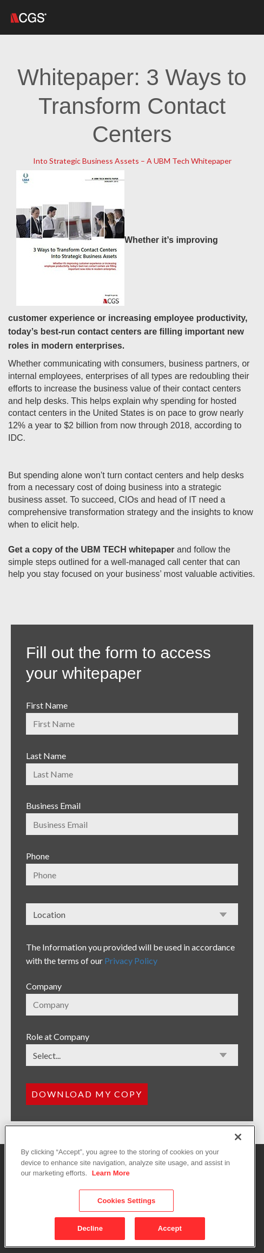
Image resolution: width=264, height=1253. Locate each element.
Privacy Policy (130, 960)
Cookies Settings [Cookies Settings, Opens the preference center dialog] (126, 1201)
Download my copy (86, 1094)
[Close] (238, 1137)
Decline (90, 1228)
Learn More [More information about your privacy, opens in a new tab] (111, 1173)
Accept (170, 1228)
